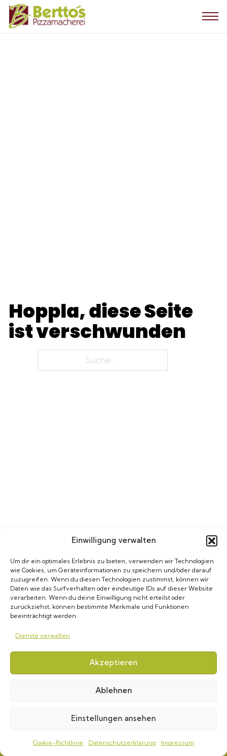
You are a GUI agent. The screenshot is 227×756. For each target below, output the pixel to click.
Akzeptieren (113, 662)
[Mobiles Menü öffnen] (210, 16)
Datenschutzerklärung (122, 742)
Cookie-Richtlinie (58, 742)
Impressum (177, 742)
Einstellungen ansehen (113, 718)
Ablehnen (113, 690)
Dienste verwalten (42, 635)
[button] (212, 541)
